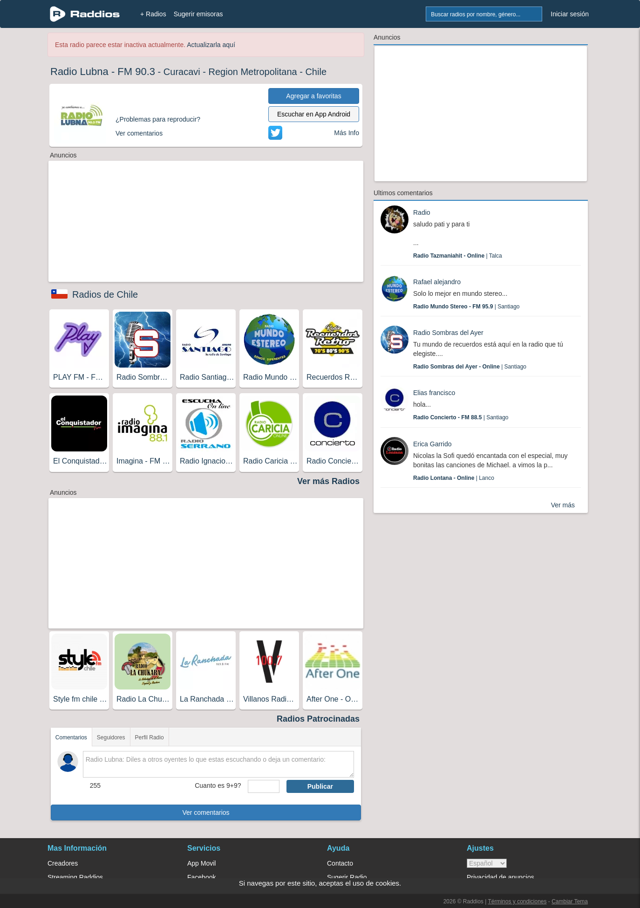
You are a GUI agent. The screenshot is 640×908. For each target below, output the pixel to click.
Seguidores (111, 737)
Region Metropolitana (253, 72)
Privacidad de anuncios (500, 877)
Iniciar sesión (570, 14)
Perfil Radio (149, 737)
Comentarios (71, 737)
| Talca (457, 256)
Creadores (63, 863)
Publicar (320, 786)
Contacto (340, 863)
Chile (316, 72)
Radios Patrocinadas (318, 719)
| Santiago (466, 306)
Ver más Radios (328, 481)
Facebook (201, 877)
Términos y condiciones (517, 901)
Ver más (563, 505)
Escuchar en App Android (313, 114)
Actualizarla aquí (211, 44)
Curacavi (181, 72)
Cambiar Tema (569, 901)
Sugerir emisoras (198, 14)
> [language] (487, 863)
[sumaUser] (263, 786)
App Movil (201, 863)
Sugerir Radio (347, 877)
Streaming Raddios (75, 877)
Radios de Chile (105, 294)
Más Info (346, 133)
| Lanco (453, 478)
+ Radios (153, 14)
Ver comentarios (205, 812)
